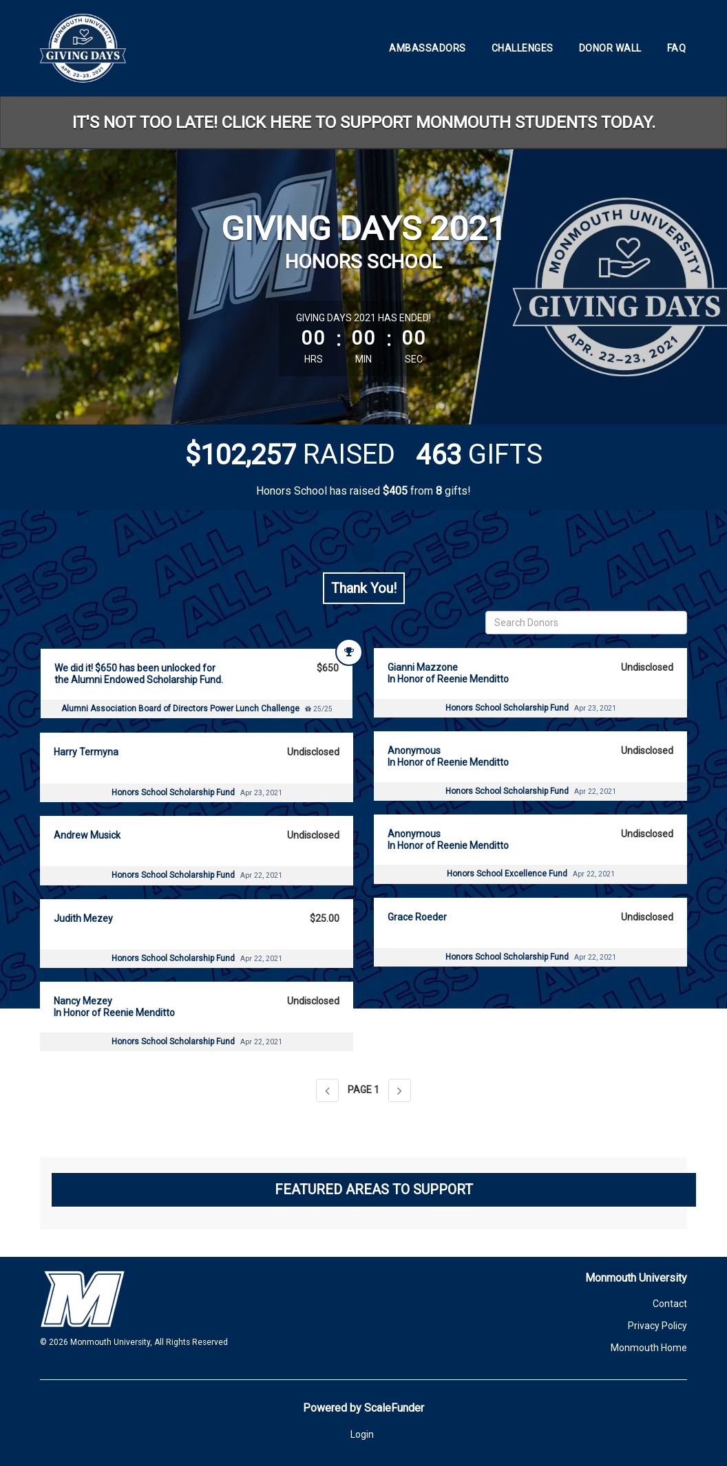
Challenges (523, 48)
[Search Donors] (586, 622)
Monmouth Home (649, 1347)
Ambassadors (427, 48)
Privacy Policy (657, 1325)
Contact (670, 1303)
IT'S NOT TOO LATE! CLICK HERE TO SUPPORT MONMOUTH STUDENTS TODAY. (363, 122)
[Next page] (399, 1090)
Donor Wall (610, 48)
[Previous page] (327, 1090)
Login (362, 1434)
